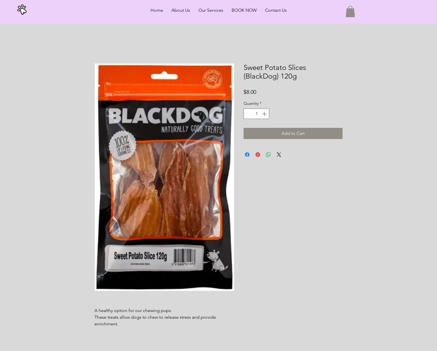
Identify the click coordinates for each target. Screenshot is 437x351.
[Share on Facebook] (247, 154)
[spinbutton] (256, 114)
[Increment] (264, 114)
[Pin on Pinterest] (257, 154)
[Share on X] (279, 154)
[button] (350, 11)
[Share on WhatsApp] (268, 154)
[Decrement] (247, 114)
